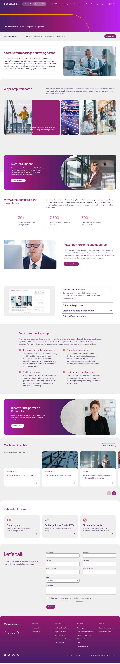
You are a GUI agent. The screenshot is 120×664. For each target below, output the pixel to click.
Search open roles (105, 632)
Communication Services (63, 639)
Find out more (17, 426)
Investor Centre (37, 629)
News (78, 643)
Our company (81, 629)
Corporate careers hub (106, 629)
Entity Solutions (60, 636)
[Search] (96, 4)
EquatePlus (36, 632)
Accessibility (79, 656)
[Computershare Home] (11, 625)
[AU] (111, 4)
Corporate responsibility (84, 636)
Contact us (110, 37)
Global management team (85, 632)
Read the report (18, 181)
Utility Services (59, 643)
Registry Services (60, 632)
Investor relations (82, 647)
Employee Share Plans (62, 629)
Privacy (68, 656)
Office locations (82, 639)
